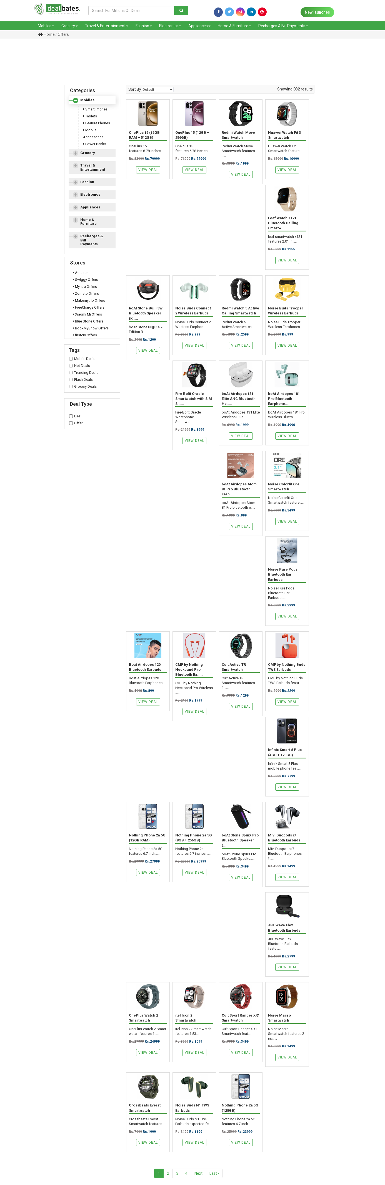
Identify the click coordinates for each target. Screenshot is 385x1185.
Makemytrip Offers (89, 300)
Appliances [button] (90, 207)
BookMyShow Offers (91, 328)
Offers (63, 34)
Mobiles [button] (87, 100)
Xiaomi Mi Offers (87, 314)
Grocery (69, 26)
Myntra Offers (85, 286)
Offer (75, 423)
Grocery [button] (87, 153)
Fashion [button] (87, 182)
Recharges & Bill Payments (283, 26)
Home (46, 34)
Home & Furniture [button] (88, 222)
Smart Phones (95, 109)
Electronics (170, 26)
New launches (317, 12)
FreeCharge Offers (88, 307)
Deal (75, 416)
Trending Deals (83, 372)
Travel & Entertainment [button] (92, 167)
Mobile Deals (82, 359)
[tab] (92, 100)
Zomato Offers (86, 293)
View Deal (148, 170)
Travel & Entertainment (106, 26)
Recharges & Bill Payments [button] (91, 240)
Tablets (90, 116)
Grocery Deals (83, 386)
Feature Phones (96, 123)
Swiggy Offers (85, 280)
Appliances (199, 26)
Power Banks (94, 144)
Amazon (81, 273)
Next (198, 1173)
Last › (214, 1173)
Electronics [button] (90, 194)
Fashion (144, 26)
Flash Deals (81, 379)
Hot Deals (79, 366)
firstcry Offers (85, 335)
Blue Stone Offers (88, 321)
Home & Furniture (234, 26)
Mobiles (46, 26)
